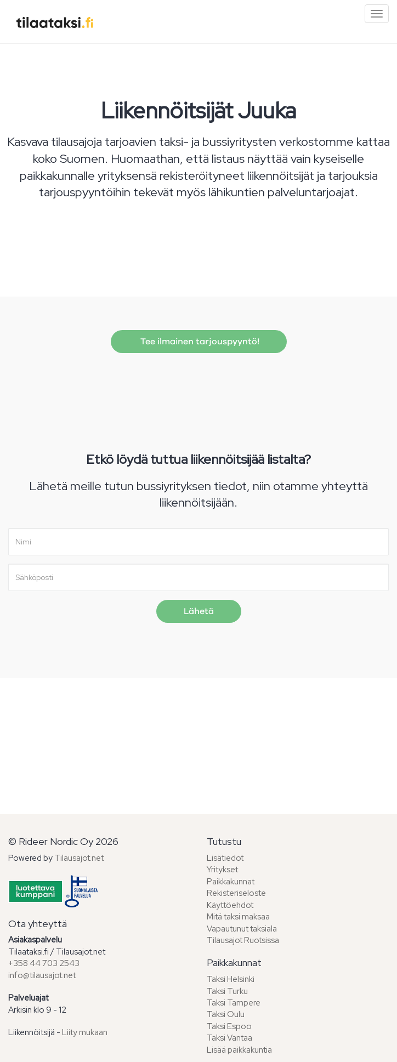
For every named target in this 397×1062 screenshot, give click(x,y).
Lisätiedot (225, 858)
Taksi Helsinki (230, 979)
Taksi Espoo (229, 1026)
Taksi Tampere (233, 1002)
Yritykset (222, 869)
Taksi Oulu (226, 1014)
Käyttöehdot (230, 905)
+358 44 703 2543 (44, 963)
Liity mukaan (84, 1032)
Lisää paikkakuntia (239, 1049)
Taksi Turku (227, 991)
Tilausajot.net (79, 858)
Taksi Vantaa (229, 1037)
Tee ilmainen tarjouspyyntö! (198, 342)
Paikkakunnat (230, 881)
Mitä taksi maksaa (238, 916)
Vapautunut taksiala (242, 928)
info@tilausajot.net (42, 975)
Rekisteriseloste (236, 893)
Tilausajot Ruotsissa (243, 940)
